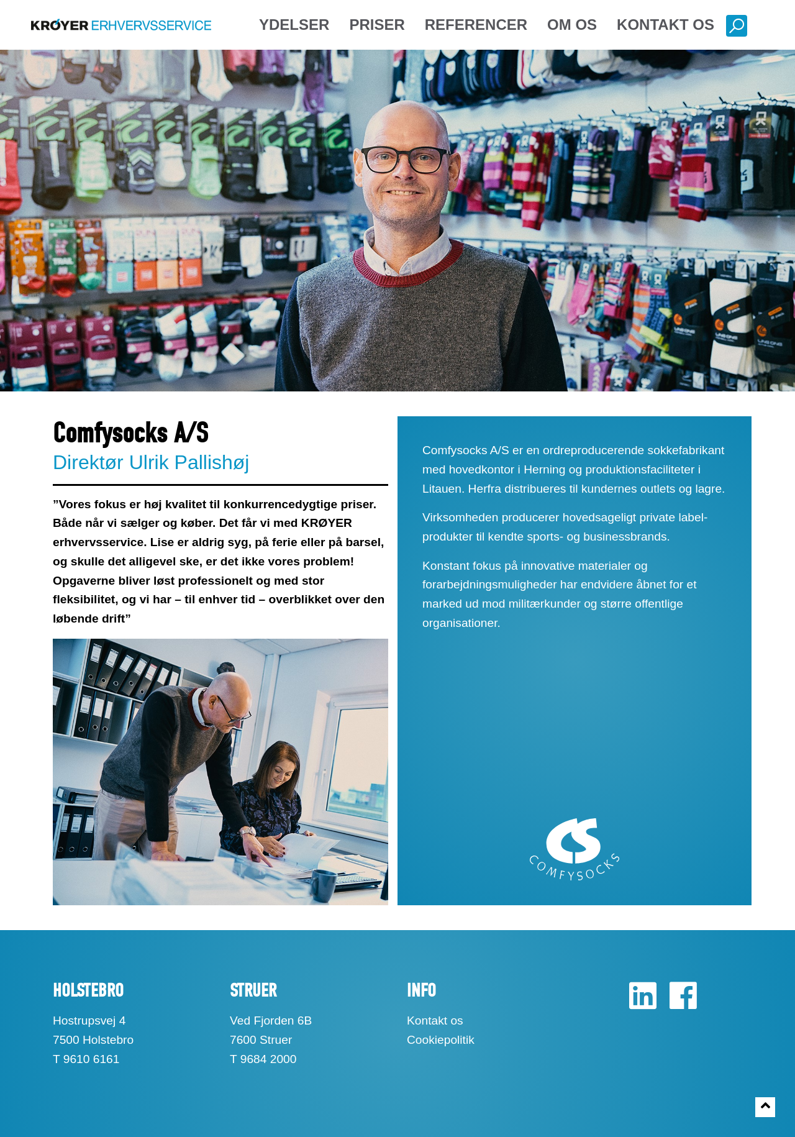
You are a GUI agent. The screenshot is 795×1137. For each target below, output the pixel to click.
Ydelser (294, 24)
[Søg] (734, 27)
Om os (572, 24)
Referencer (476, 24)
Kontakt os (665, 24)
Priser (376, 24)
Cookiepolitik (441, 1039)
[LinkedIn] (642, 1003)
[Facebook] (678, 1003)
